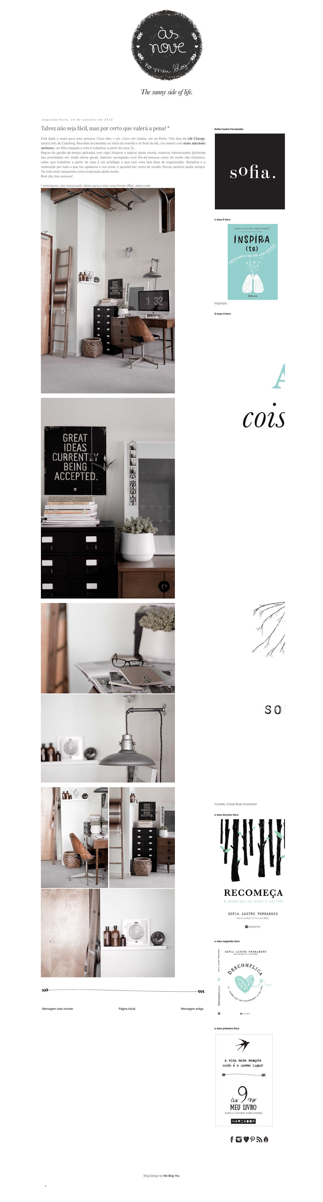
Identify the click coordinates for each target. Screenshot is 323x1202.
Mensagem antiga (192, 1008)
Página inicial (127, 1008)
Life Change (196, 138)
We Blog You (171, 1176)
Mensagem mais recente (57, 1008)
